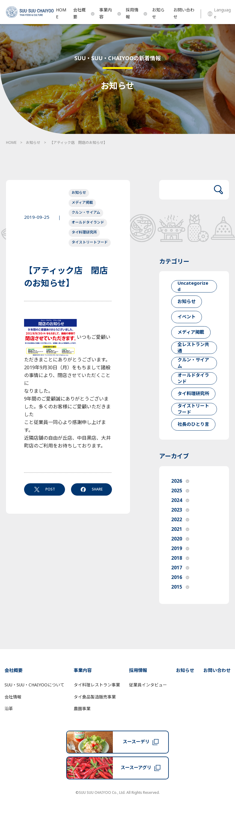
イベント (187, 317)
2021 (180, 529)
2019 (180, 548)
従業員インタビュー (148, 685)
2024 (180, 500)
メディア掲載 (82, 202)
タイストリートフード (90, 242)
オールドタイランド (88, 222)
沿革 (9, 709)
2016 (180, 577)
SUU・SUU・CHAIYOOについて (34, 685)
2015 (180, 587)
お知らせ (158, 13)
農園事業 (82, 709)
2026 (180, 481)
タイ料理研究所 (84, 232)
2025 (180, 490)
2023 (180, 510)
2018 (180, 558)
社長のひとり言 (193, 424)
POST (44, 489)
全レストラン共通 (193, 348)
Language (219, 13)
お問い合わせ (183, 13)
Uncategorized (193, 286)
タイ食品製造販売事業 (95, 697)
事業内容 (110, 13)
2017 (180, 567)
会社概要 (84, 13)
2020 (180, 539)
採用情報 (136, 13)
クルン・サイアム (86, 212)
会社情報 (13, 697)
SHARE (92, 489)
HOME (61, 13)
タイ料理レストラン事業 (97, 685)
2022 (180, 519)
